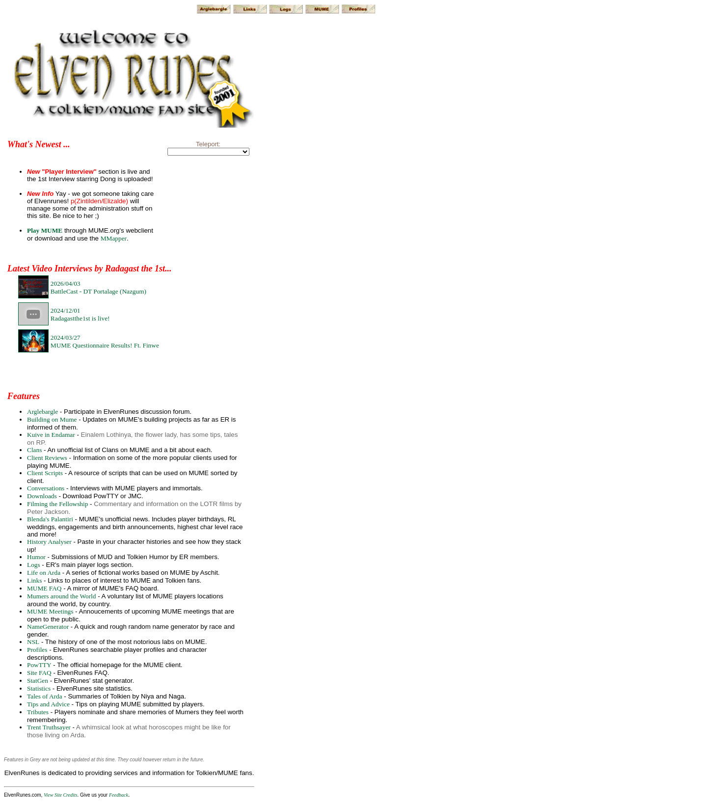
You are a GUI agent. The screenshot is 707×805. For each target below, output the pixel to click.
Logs (33, 564)
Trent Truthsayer (49, 727)
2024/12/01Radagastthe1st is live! (80, 314)
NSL (33, 641)
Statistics (39, 688)
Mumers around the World (61, 596)
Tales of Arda (44, 696)
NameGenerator (48, 626)
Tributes (38, 712)
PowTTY (39, 665)
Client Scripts (45, 473)
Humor (36, 557)
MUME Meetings (50, 611)
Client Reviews (47, 457)
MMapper (114, 238)
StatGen (37, 680)
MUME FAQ (44, 588)
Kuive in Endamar (51, 434)
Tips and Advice (48, 704)
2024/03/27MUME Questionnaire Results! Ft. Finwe (105, 341)
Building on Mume (52, 419)
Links (34, 580)
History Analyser (49, 541)
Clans (34, 450)
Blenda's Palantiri (50, 519)
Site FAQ (39, 672)
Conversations (45, 488)
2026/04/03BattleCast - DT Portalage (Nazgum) (98, 287)
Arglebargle (42, 411)
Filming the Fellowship (57, 504)
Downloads (42, 496)
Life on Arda (43, 572)
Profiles (37, 649)
